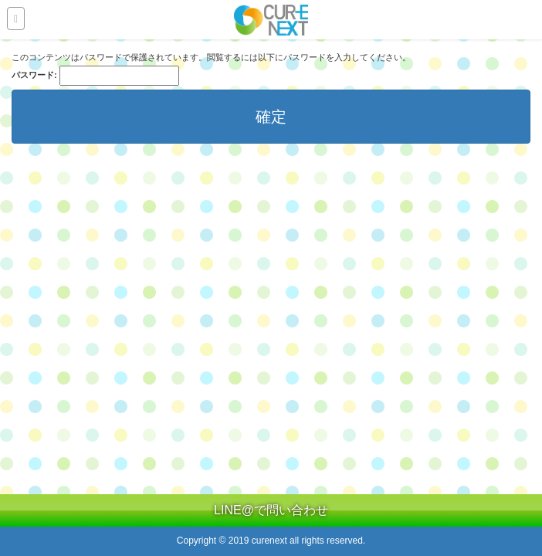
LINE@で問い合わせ (271, 510)
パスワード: (95, 76)
